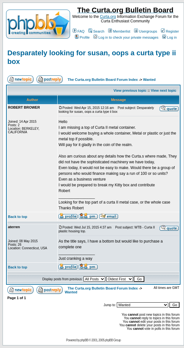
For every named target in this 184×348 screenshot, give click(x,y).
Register (170, 31)
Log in (169, 37)
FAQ (78, 31)
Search (96, 31)
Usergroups (145, 31)
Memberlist (119, 31)
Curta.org (108, 16)
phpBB (84, 340)
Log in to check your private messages (125, 37)
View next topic (163, 90)
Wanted (149, 79)
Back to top (17, 217)
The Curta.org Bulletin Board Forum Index (103, 79)
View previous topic (130, 90)
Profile (82, 37)
